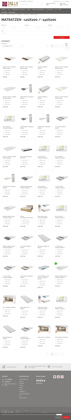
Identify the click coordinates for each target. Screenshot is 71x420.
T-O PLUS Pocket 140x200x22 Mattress (8, 276)
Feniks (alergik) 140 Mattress (61, 337)
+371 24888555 (23, 1)
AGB (20, 395)
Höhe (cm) (27, 25)
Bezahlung (21, 383)
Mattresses (19, 14)
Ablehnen (58, 417)
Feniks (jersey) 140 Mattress (44, 337)
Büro (60, 9)
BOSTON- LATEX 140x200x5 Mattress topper (61, 97)
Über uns (21, 389)
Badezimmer (4, 12)
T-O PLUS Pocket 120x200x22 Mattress (60, 187)
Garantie (21, 387)
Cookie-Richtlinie (23, 397)
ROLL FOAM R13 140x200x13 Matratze (42, 157)
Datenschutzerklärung (24, 393)
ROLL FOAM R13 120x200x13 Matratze (8, 127)
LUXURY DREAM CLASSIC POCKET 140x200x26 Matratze (43, 277)
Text (2, 30)
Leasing (21, 385)
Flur (56, 9)
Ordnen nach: (4, 43)
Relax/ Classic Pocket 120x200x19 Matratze (42, 217)
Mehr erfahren (59, 414)
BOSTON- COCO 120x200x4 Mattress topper (9, 67)
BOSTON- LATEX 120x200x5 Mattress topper (61, 67)
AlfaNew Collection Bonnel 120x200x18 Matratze (26, 187)
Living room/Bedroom (10, 14)
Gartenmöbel (12, 12)
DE (63, 1)
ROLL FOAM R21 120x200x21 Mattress (60, 217)
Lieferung (21, 381)
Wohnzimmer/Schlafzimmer (18, 9)
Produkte (3, 9)
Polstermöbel (49, 9)
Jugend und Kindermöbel (38, 9)
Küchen (28, 9)
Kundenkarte (22, 391)
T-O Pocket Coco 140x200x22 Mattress (25, 338)
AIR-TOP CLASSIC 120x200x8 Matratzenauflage (9, 97)
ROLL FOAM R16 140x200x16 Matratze (42, 187)
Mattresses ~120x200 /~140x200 (31, 14)
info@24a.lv (30, 1)
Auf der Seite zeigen (66, 44)
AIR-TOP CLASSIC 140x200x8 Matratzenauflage (9, 157)
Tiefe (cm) (50, 25)
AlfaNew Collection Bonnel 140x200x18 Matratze (9, 247)
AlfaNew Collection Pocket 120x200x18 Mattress (9, 217)
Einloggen (67, 1)
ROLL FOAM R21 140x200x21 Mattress (60, 308)
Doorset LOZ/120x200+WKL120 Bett (26, 217)
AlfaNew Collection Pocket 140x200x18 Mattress (61, 276)
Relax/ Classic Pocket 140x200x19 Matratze (42, 308)
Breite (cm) (3, 25)
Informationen (56, 1)
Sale (9, 9)
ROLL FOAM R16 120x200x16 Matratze (60, 157)
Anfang (2, 14)
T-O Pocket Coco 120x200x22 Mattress (60, 247)
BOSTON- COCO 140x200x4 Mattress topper (26, 67)
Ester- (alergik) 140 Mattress (9, 307)
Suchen (62, 37)
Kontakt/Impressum (23, 379)
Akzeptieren (66, 417)
